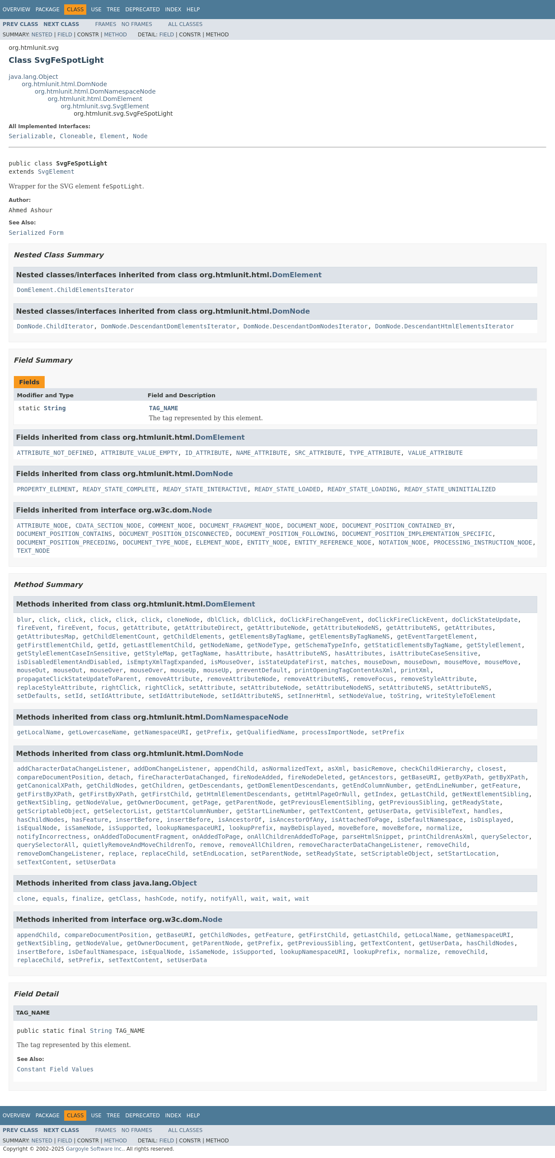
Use (96, 9)
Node (140, 136)
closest (490, 768)
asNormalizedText (291, 768)
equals (53, 898)
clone (26, 898)
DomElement (297, 275)
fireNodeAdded (256, 777)
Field (64, 35)
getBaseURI (419, 777)
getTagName (199, 653)
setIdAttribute (115, 695)
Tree (113, 9)
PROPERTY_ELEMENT (46, 489)
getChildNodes (110, 785)
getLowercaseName (97, 732)
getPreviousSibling (412, 802)
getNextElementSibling (490, 794)
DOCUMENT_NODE (311, 525)
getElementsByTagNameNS (349, 636)
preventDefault (261, 670)
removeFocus (373, 678)
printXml (415, 670)
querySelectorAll (46, 844)
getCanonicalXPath (48, 785)
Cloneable (76, 136)
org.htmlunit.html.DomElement (95, 98)
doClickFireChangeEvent (320, 619)
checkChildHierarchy (435, 768)
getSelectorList (121, 811)
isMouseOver (231, 661)
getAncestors (371, 777)
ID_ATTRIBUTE (207, 452)
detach (119, 777)
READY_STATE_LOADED (287, 489)
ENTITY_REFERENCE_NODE (333, 542)
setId (74, 695)
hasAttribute (247, 653)
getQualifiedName (265, 732)
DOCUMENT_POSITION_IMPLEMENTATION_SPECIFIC (417, 533)
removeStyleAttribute (437, 678)
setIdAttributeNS (251, 695)
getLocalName (39, 732)
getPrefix (212, 732)
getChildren (161, 785)
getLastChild (422, 794)
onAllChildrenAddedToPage (291, 836)
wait (258, 898)
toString (404, 695)
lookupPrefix (251, 827)
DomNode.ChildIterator (55, 326)
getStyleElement (494, 645)
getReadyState (476, 802)
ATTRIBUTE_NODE (42, 525)
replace (121, 853)
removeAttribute (172, 678)
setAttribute (210, 687)
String (55, 408)
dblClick (221, 619)
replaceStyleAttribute (55, 687)
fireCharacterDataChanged (181, 777)
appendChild (234, 768)
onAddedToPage (216, 836)
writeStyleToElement (461, 695)
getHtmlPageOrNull (326, 794)
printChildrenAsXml (441, 836)
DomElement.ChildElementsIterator (75, 289)
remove (210, 844)
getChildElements (192, 636)
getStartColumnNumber (192, 811)
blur (24, 619)
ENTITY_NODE (267, 542)
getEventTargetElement (435, 636)
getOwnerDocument (156, 802)
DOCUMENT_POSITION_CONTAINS (64, 533)
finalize (86, 898)
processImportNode (333, 732)
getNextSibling (42, 802)
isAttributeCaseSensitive (433, 653)
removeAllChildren (260, 844)
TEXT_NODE (33, 550)
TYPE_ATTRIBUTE (375, 452)
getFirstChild (165, 794)
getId (106, 645)
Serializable (30, 136)
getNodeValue (97, 802)
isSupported (128, 827)
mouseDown (380, 661)
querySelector (505, 836)
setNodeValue (360, 695)
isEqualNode (37, 827)
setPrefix (388, 732)
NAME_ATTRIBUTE (261, 452)
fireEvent (33, 627)
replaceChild (163, 853)
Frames (106, 24)
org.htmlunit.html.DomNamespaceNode (95, 91)
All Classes (185, 24)
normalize (442, 827)
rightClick (119, 687)
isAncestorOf (240, 819)
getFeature (499, 785)
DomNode (291, 311)
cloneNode (183, 619)
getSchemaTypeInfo (326, 645)
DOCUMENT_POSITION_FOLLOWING (285, 533)
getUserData (388, 811)
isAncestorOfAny (296, 819)
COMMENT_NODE (170, 525)
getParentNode (249, 802)
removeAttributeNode (241, 678)
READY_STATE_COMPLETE (119, 489)
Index (173, 9)
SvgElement (56, 171)
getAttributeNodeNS (346, 627)
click (48, 619)
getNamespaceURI (161, 732)
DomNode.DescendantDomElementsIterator (168, 326)
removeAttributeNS (315, 678)
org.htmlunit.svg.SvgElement (105, 106)
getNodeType (267, 645)
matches (344, 661)
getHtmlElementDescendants (241, 794)
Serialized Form (36, 232)
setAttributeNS (404, 687)
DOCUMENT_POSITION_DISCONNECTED (174, 533)
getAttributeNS (411, 627)
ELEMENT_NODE (218, 542)
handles (487, 811)
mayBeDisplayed (305, 827)
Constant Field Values (55, 1069)
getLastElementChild (157, 645)
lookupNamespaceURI (189, 827)
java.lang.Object (33, 76)
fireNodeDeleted (314, 777)
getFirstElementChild (53, 645)
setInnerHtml (309, 695)
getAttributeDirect (207, 627)
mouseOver (106, 670)
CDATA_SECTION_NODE (108, 525)
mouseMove (460, 661)
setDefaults (37, 695)
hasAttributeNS (301, 653)
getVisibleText (441, 811)
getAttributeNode (276, 627)
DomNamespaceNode (247, 717)
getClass (122, 898)
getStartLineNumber (269, 811)
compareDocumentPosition (59, 777)
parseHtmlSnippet (371, 836)
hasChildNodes (41, 819)
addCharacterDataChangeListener (72, 768)
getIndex (378, 794)
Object (184, 883)
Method (115, 35)
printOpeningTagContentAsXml (344, 670)
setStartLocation (466, 853)
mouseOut (31, 670)
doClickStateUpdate (485, 619)
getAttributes (468, 627)
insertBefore (138, 819)
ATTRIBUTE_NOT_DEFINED (55, 452)
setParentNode (275, 853)
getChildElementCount (119, 636)
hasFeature (90, 819)
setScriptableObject (395, 853)
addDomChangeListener (170, 768)
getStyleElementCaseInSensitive (72, 653)
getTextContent (334, 811)
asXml (336, 768)
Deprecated (142, 9)
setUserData (95, 862)
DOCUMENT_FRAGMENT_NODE (239, 525)
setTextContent (42, 862)
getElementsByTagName (265, 636)
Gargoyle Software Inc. (94, 1149)
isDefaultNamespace (430, 819)
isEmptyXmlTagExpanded (165, 661)
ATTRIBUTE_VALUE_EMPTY (139, 452)
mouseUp (183, 670)
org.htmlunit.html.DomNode (64, 84)
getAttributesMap (46, 636)
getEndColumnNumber (375, 785)
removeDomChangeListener (59, 853)
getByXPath (462, 777)
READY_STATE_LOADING (362, 489)
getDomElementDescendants (291, 785)
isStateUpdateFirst (291, 661)
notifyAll (227, 898)
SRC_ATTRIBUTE (319, 452)
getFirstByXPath (44, 794)
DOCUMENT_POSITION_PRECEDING (66, 542)
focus (106, 627)
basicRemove (373, 768)
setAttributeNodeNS (339, 687)
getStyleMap (154, 653)
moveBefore (357, 827)
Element (113, 136)
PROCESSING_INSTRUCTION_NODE (483, 542)
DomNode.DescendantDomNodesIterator (306, 326)
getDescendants (214, 785)
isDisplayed (490, 819)
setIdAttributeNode (181, 695)
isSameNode (83, 827)
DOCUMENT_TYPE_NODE (156, 542)
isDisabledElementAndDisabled (68, 661)
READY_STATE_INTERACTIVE (205, 489)
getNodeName (219, 645)
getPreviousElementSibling (326, 802)
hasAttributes (358, 653)
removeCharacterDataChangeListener (358, 844)
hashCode (159, 898)
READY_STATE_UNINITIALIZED (450, 489)
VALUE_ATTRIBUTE (435, 452)
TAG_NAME (163, 408)
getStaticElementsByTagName (411, 645)
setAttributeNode (269, 687)
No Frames (136, 24)
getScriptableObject (51, 811)
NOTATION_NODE (402, 542)
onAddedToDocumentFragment (139, 836)
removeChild (446, 844)
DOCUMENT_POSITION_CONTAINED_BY (397, 525)
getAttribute (144, 627)
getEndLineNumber (444, 785)
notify (192, 898)
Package (47, 9)
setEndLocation (218, 853)
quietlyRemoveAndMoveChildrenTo (138, 844)
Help (193, 9)
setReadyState (329, 853)
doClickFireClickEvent (406, 619)
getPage (205, 802)
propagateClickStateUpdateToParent (77, 678)
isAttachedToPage (360, 819)
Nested (41, 35)
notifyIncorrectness (51, 836)
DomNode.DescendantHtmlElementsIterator (444, 326)
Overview (16, 9)
